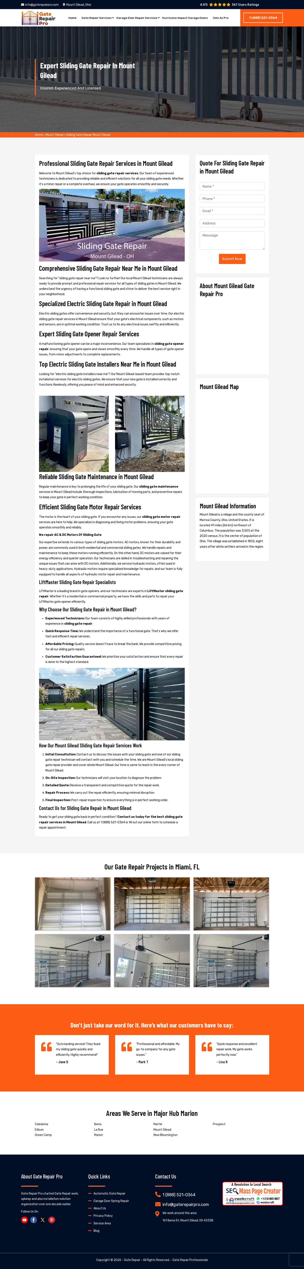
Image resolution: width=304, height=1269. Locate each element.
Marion (98, 1135)
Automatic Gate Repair (109, 1193)
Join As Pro (223, 18)
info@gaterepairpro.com (40, 5)
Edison (39, 1130)
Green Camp (43, 1135)
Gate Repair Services (94, 18)
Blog (96, 1231)
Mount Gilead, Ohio (77, 5)
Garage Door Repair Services (136, 18)
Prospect (219, 1124)
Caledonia (41, 1124)
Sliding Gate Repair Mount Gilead (88, 135)
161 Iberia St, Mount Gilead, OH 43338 (188, 1220)
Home (69, 18)
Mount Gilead (54, 135)
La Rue (98, 1130)
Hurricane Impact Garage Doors (186, 18)
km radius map (232, 440)
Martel (157, 1124)
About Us (100, 1208)
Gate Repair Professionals (190, 1260)
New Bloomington (165, 1135)
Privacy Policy (103, 1216)
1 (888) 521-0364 (263, 18)
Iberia (98, 1124)
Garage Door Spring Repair (111, 1201)
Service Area (102, 1223)
